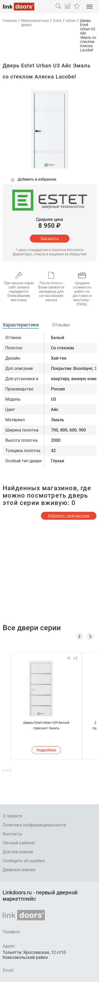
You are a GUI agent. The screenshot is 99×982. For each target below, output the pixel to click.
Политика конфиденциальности (34, 824)
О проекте (12, 816)
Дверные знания (19, 869)
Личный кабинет (19, 842)
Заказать (49, 238)
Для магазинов (18, 851)
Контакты (12, 833)
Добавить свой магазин (68, 516)
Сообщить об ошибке (24, 860)
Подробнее (46, 750)
